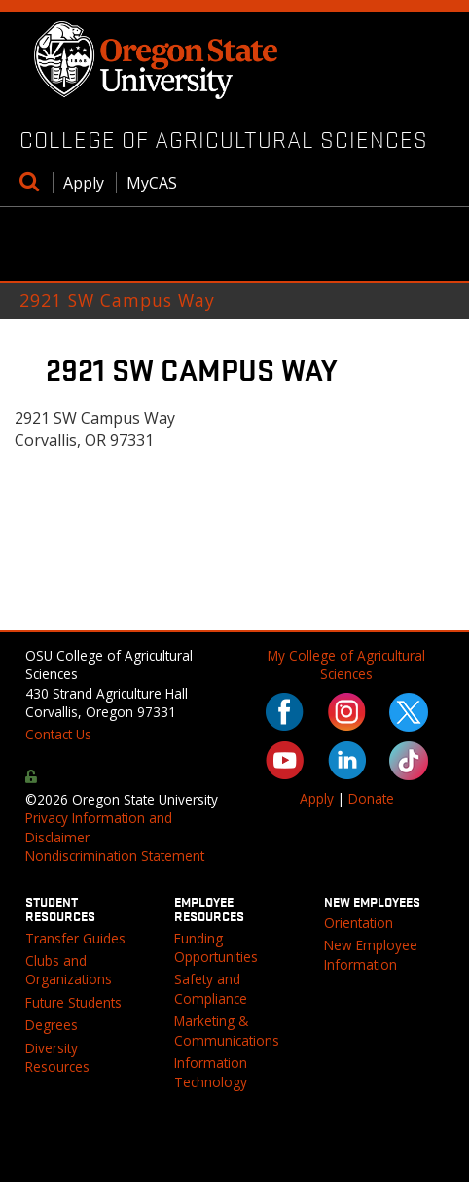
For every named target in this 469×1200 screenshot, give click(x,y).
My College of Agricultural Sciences (346, 664)
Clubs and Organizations (68, 969)
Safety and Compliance (210, 988)
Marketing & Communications (226, 1029)
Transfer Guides (75, 938)
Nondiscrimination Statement (114, 855)
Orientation (358, 922)
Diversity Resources (57, 1057)
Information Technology (210, 1071)
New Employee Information (370, 954)
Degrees (51, 1024)
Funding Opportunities (216, 947)
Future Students (73, 1002)
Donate (371, 798)
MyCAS (151, 182)
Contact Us (58, 734)
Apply (83, 182)
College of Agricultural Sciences (223, 139)
